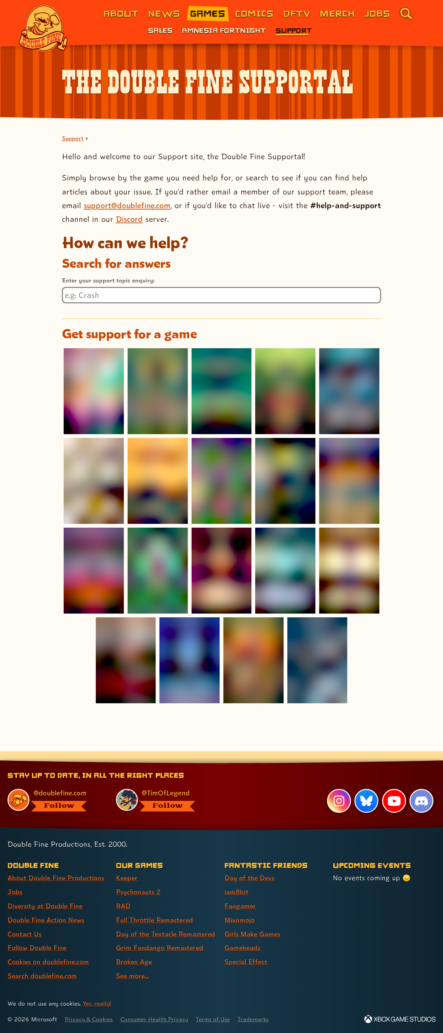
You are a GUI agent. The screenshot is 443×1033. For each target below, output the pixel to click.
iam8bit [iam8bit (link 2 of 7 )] (236, 880)
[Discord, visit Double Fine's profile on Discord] (421, 789)
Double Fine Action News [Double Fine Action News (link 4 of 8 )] (47, 908)
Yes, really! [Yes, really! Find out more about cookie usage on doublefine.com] (97, 1003)
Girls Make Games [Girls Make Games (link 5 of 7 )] (253, 922)
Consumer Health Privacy (156, 1019)
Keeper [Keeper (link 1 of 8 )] (127, 866)
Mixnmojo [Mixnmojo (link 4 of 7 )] (240, 908)
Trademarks (257, 1019)
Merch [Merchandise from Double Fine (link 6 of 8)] (337, 13)
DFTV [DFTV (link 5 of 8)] (296, 13)
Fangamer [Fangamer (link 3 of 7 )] (240, 894)
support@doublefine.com (128, 205)
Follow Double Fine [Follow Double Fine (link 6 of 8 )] (38, 936)
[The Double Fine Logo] (43, 28)
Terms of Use (216, 1019)
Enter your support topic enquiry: (108, 280)
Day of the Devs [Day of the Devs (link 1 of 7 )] (250, 866)
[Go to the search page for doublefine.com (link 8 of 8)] (406, 13)
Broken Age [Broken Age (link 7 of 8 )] (134, 962)
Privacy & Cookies (89, 1019)
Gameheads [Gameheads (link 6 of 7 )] (243, 936)
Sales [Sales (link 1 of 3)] (160, 30)
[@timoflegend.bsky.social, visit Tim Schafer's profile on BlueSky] (162, 788)
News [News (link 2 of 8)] (164, 13)
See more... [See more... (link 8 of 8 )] (133, 976)
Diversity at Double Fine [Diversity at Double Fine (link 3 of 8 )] (46, 894)
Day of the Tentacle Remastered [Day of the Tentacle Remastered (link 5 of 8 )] (147, 928)
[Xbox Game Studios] (399, 1019)
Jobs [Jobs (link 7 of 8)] (377, 13)
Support (73, 138)
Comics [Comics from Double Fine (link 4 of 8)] (254, 13)
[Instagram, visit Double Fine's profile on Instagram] (339, 789)
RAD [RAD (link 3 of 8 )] (123, 894)
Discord (160, 219)
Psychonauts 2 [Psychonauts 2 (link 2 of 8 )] (138, 880)
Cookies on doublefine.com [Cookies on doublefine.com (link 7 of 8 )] (50, 950)
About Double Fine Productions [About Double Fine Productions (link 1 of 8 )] (57, 866)
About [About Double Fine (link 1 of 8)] (121, 13)
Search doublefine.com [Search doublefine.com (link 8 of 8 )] (43, 964)
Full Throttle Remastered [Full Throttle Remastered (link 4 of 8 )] (155, 908)
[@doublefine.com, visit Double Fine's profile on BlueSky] (54, 788)
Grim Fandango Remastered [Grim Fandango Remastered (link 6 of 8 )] (161, 948)
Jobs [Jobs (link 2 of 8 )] (15, 880)
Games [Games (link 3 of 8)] (207, 13)
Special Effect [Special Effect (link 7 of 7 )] (246, 950)
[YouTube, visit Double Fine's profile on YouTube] (394, 789)
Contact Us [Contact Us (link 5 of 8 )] (25, 922)
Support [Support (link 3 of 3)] (294, 30)
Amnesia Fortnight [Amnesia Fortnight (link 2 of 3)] (224, 30)
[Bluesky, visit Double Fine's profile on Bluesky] (366, 789)
